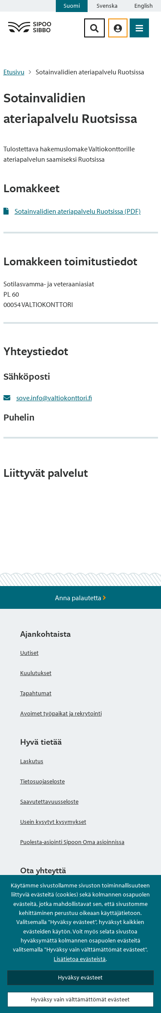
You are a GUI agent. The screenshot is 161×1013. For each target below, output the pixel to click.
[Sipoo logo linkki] (29, 32)
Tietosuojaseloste (42, 781)
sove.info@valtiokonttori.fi (54, 397)
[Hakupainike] (94, 27)
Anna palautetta (80, 597)
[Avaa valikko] (139, 27)
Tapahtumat (36, 693)
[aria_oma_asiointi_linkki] (118, 27)
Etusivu (13, 72)
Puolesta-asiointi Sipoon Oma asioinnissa (72, 842)
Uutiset (29, 653)
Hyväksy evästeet (80, 977)
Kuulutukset (36, 673)
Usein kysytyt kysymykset (53, 822)
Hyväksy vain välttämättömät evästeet (80, 999)
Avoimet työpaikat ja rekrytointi (61, 713)
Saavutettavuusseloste (49, 801)
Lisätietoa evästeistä (80, 959)
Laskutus (31, 761)
